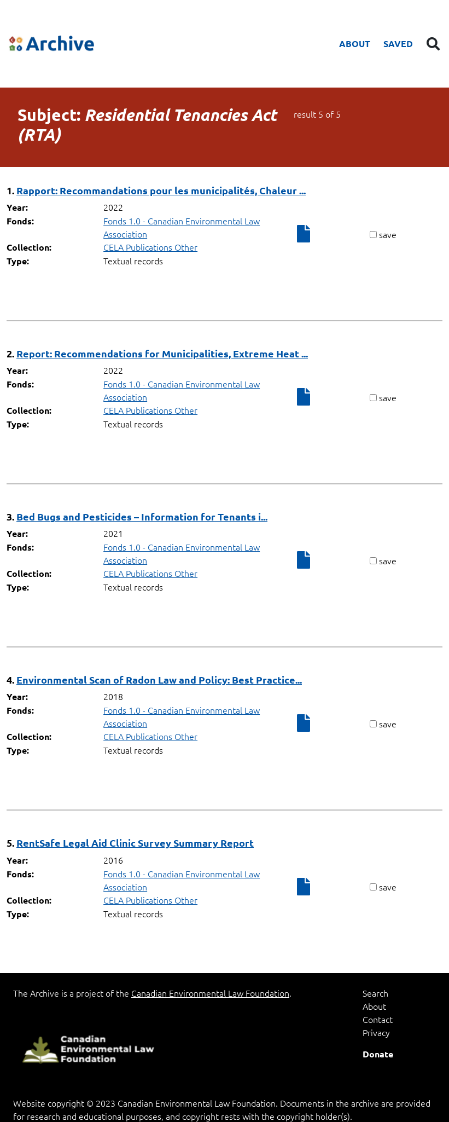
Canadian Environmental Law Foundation (210, 993)
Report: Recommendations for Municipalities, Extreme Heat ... (162, 353)
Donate (378, 1054)
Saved (398, 43)
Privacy (376, 1032)
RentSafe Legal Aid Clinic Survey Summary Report (135, 842)
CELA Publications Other (150, 247)
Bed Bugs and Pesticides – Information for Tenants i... (141, 516)
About (354, 43)
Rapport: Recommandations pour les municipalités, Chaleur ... (161, 190)
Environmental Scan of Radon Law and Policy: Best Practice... (159, 679)
